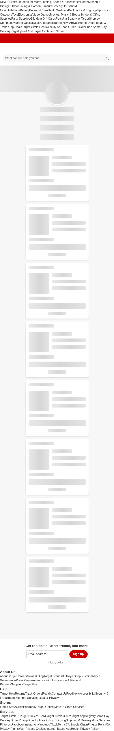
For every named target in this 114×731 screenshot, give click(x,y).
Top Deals (15, 27)
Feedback (72, 693)
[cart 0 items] (106, 48)
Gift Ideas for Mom (28, 1)
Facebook (18, 724)
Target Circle (41, 31)
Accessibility (87, 693)
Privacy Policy (97, 724)
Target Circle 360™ (58, 716)
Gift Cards (49, 18)
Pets (59, 18)
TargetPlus (30, 684)
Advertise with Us (44, 680)
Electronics (25, 14)
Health (52, 10)
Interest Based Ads (58, 728)
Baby (16, 10)
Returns (20, 693)
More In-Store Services (69, 706)
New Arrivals (8, 1)
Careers (21, 676)
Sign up (78, 654)
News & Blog (35, 676)
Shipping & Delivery (78, 720)
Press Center (24, 680)
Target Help (7, 693)
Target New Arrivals (66, 22)
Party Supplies (20, 18)
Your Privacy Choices (32, 728)
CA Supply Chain (77, 724)
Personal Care (38, 10)
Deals (36, 22)
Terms (62, 724)
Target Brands (53, 676)
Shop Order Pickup (73, 27)
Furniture (46, 6)
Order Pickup (19, 720)
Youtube (44, 724)
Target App (78, 716)
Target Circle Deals (34, 27)
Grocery (57, 6)
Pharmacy (29, 706)
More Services (100, 720)
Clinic (19, 706)
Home (84, 1)
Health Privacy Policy (84, 728)
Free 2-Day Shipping (52, 720)
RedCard (27, 31)
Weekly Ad (54, 27)
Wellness (62, 10)
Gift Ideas (36, 18)
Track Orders (33, 693)
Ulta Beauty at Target (75, 18)
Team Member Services (23, 697)
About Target (8, 676)
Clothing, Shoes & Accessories (60, 1)
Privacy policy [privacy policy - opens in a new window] (57, 663)
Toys (15, 14)
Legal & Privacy (48, 697)
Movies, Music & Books (65, 14)
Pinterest (6, 724)
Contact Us (59, 693)
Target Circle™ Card (32, 716)
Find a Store (8, 706)
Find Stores (56, 31)
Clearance (47, 22)
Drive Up (33, 720)
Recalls (47, 693)
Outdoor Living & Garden (24, 6)
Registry (16, 31)
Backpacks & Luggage (82, 10)
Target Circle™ (9, 716)
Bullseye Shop (71, 676)
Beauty (24, 10)
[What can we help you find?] (57, 58)
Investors (62, 680)
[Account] (97, 48)
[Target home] (57, 48)
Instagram (30, 724)
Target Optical (24, 22)
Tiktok (54, 724)
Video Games (41, 14)
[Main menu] (8, 48)
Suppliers (17, 684)
